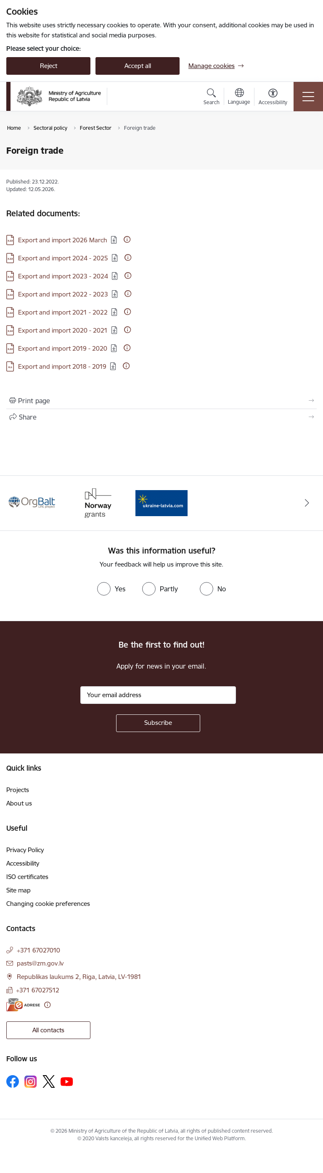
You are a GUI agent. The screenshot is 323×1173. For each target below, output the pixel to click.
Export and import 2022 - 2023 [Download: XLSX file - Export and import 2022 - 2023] (63, 294)
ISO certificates (27, 877)
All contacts (48, 1030)
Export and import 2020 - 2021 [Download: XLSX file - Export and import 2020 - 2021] (63, 330)
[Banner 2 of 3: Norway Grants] (97, 502)
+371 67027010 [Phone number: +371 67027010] (38, 950)
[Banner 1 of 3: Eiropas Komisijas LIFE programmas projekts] (32, 502)
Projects (17, 790)
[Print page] (161, 401)
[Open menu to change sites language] (239, 97)
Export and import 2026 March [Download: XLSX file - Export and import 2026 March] (62, 240)
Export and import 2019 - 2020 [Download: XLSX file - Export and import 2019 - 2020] (62, 348)
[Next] (307, 503)
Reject (48, 66)
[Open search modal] (211, 98)
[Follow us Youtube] (67, 1081)
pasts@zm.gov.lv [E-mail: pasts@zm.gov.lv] (40, 963)
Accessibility (22, 863)
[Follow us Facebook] (12, 1081)
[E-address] (23, 1005)
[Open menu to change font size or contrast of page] (272, 98)
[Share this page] (161, 417)
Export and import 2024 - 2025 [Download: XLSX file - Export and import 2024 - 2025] (63, 258)
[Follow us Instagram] (30, 1082)
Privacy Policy (25, 850)
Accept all (137, 66)
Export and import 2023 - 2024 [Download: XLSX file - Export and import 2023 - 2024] (63, 276)
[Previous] (16, 503)
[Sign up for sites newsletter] (158, 723)
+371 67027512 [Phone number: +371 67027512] (37, 990)
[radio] (111, 589)
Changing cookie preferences (48, 904)
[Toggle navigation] (308, 96)
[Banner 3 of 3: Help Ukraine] (161, 502)
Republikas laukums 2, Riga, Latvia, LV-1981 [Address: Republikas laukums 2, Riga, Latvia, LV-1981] (79, 977)
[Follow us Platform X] (48, 1081)
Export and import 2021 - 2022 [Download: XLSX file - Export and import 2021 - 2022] (63, 312)
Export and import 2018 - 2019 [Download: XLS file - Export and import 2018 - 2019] (62, 366)
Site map (18, 890)
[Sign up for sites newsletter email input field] (158, 695)
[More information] (127, 239)
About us (19, 803)
